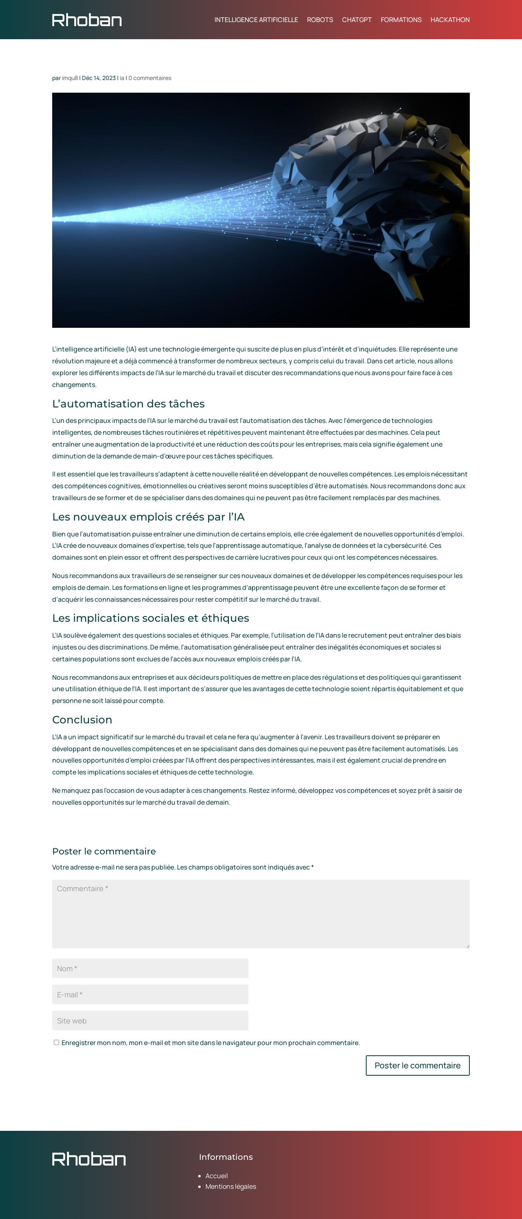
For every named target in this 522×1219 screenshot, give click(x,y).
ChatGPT (357, 19)
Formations (401, 19)
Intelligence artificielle (256, 19)
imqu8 (70, 78)
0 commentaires (149, 78)
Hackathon (450, 19)
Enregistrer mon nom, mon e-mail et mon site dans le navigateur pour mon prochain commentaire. (211, 1042)
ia (122, 78)
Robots (320, 19)
